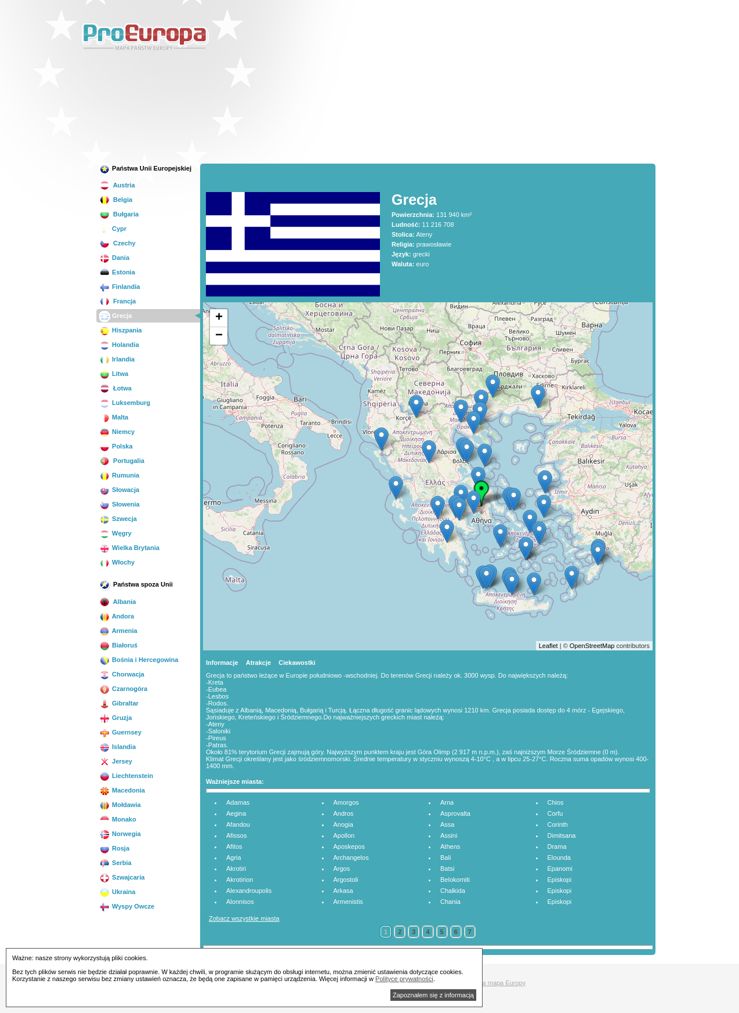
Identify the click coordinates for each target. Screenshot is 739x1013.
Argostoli (346, 879)
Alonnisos (240, 901)
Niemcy (117, 431)
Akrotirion (239, 879)
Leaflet (548, 645)
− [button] (219, 336)
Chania (450, 901)
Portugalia (121, 460)
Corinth (558, 824)
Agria (233, 857)
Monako (117, 819)
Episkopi (560, 879)
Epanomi (560, 868)
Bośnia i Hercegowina (138, 659)
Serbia (115, 862)
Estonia (117, 272)
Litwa (113, 373)
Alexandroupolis (248, 890)
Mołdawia (120, 804)
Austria (117, 185)
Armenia (118, 630)
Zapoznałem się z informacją (433, 995)
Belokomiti (455, 879)
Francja (117, 301)
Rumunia (119, 475)
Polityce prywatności (404, 978)
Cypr (112, 228)
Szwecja (118, 518)
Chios (556, 802)
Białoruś (118, 645)
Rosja (114, 848)
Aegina (236, 813)
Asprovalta (455, 813)
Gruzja (115, 717)
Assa (447, 824)
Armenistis (348, 901)
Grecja (115, 315)
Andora (116, 616)
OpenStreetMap (592, 645)
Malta (113, 417)
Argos (342, 868)
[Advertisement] (568, 83)
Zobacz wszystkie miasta (244, 918)
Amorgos (346, 802)
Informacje (222, 662)
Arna (447, 802)
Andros (344, 813)
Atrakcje (258, 662)
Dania (114, 257)
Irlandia (117, 359)
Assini (448, 835)
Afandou (238, 824)
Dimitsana (562, 835)
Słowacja (119, 489)
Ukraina (117, 891)
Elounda (559, 857)
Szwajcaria (121, 877)
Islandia (117, 746)
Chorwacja (121, 674)
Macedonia (122, 790)
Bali (445, 857)
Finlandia (119, 286)
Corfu (555, 813)
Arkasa (343, 890)
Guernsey (120, 732)
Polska (116, 446)
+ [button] (219, 318)
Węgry (115, 533)
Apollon (344, 835)
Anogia (343, 824)
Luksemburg (124, 402)
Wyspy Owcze (126, 906)
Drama (557, 846)
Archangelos (351, 857)
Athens (450, 846)
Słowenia (119, 504)
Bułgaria (119, 214)
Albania (117, 601)
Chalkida (452, 890)
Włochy (117, 562)
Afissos (236, 835)
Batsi (447, 868)
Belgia (115, 199)
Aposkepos (349, 846)
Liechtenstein (126, 775)
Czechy (117, 243)
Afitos (234, 846)
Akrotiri (236, 868)
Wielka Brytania (129, 547)
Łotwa (115, 388)
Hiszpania (120, 330)
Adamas (237, 802)
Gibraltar (119, 703)
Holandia (119, 344)
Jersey (115, 761)
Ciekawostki (297, 662)
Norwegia (120, 833)
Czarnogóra (123, 688)
